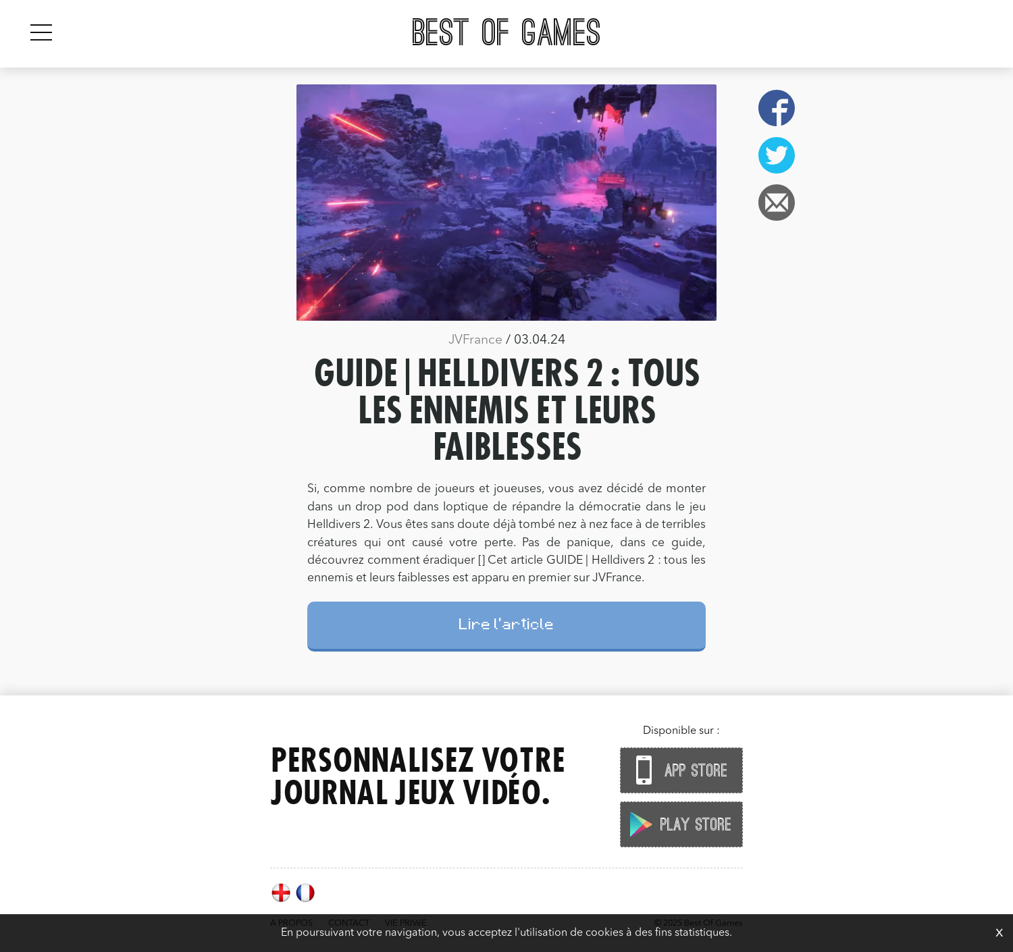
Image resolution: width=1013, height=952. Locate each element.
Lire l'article (506, 626)
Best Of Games (507, 33)
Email (776, 202)
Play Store (678, 824)
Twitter (776, 155)
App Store (678, 770)
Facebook (776, 108)
